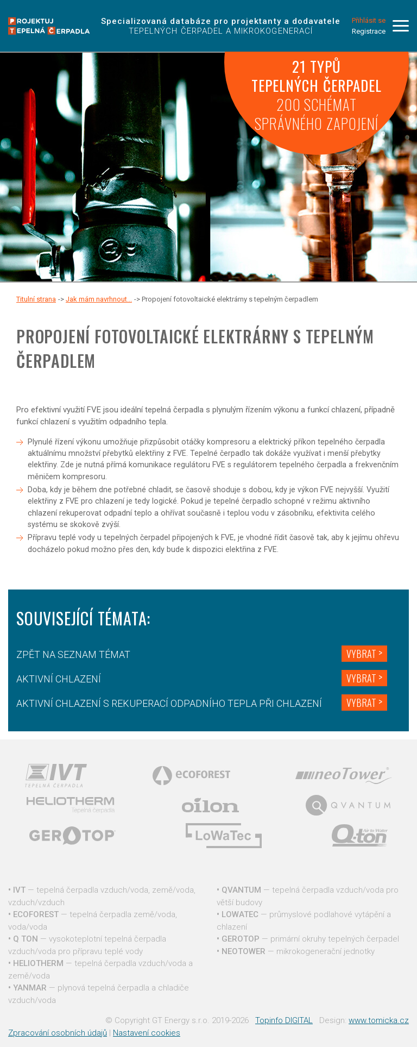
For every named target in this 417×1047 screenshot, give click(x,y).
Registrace (369, 31)
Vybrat (361, 654)
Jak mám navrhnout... (99, 299)
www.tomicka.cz (379, 1020)
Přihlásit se (369, 20)
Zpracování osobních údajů (57, 1033)
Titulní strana (36, 299)
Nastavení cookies (146, 1033)
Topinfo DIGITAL (284, 1020)
